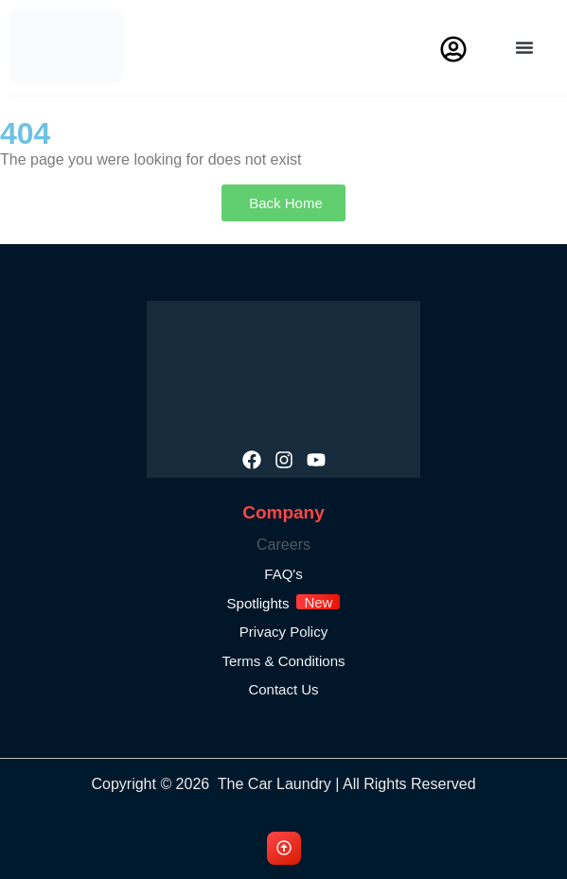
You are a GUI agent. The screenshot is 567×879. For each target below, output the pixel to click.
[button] (524, 47)
